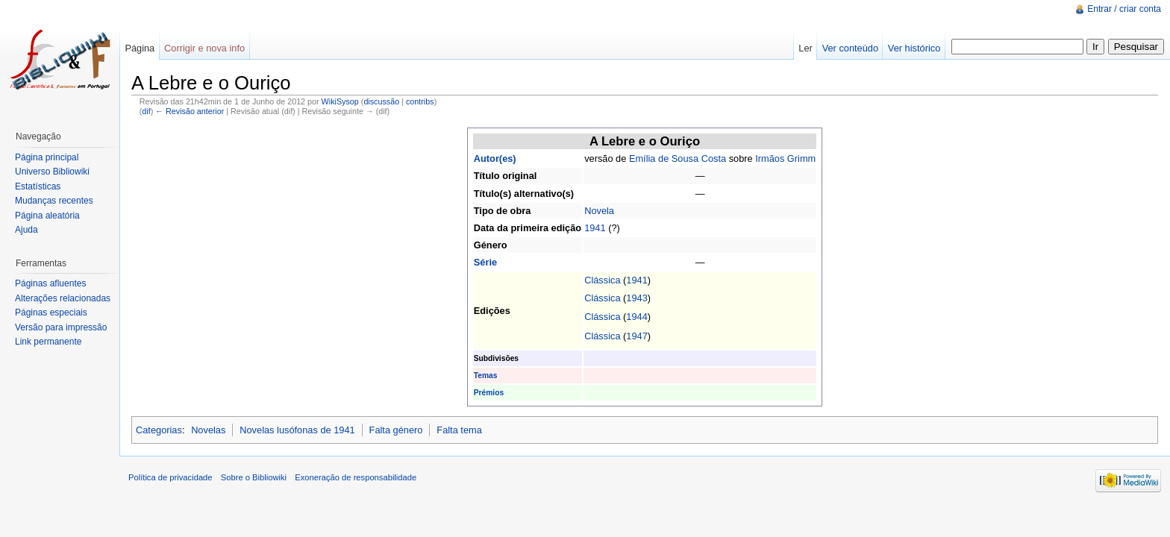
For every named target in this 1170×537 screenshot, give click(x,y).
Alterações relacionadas (62, 298)
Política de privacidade (170, 477)
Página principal (46, 157)
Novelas (208, 430)
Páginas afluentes (50, 283)
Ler (805, 48)
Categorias (159, 430)
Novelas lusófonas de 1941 (297, 430)
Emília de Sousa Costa (677, 158)
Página (139, 48)
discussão (381, 101)
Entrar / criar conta (1124, 9)
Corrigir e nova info (204, 48)
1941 (594, 227)
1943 (636, 298)
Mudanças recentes (54, 200)
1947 (636, 336)
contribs (420, 101)
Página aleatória (47, 215)
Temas (486, 375)
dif (146, 111)
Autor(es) (495, 158)
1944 (636, 316)
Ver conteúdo (850, 48)
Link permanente (48, 341)
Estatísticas (37, 186)
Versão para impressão (61, 327)
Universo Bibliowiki (52, 171)
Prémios (489, 393)
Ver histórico (914, 48)
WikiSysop (340, 101)
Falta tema (459, 430)
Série (485, 262)
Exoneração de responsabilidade (355, 477)
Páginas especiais (51, 312)
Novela (599, 210)
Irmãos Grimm (785, 158)
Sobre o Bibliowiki (254, 477)
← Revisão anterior (189, 111)
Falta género (396, 430)
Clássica (602, 280)
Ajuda (26, 229)
